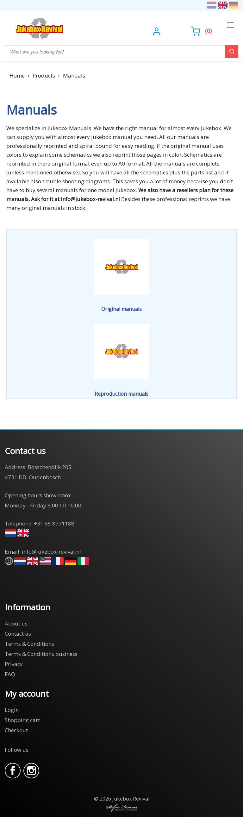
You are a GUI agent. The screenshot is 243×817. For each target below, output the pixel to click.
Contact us (18, 633)
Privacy (14, 664)
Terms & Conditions (29, 643)
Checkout (16, 730)
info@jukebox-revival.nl (51, 551)
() (201, 31)
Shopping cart (22, 720)
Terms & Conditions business (41, 653)
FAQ (10, 674)
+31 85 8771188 (54, 523)
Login (12, 709)
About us (16, 623)
